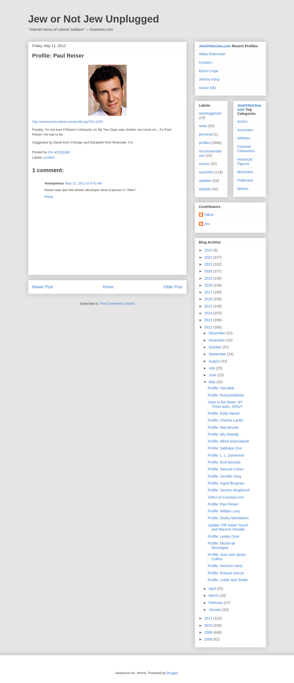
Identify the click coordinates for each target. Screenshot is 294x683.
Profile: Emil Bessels (224, 462)
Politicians (245, 180)
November (217, 340)
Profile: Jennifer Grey (224, 476)
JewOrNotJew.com (215, 46)
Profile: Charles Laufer (225, 420)
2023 (208, 250)
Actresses (245, 130)
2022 (208, 257)
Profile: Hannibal (221, 388)
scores (204, 164)
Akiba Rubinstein (212, 54)
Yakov (209, 215)
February (216, 603)
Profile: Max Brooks (223, 427)
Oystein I (206, 62)
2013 (208, 320)
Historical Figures (244, 161)
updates (205, 181)
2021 (208, 264)
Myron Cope (208, 71)
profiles (49, 157)
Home (108, 287)
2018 (208, 285)
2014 (208, 313)
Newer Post (42, 287)
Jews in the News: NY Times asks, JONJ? (225, 404)
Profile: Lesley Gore (223, 536)
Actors (242, 121)
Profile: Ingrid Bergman (226, 483)
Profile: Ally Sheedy (223, 434)
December (217, 333)
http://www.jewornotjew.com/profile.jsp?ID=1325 (67, 122)
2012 (208, 327)
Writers (243, 189)
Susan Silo (207, 88)
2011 (208, 618)
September (218, 354)
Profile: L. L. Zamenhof (226, 455)
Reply (49, 197)
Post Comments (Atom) (117, 303)
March (214, 595)
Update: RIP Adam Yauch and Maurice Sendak (228, 527)
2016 (208, 299)
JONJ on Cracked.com (226, 497)
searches (206, 172)
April (213, 589)
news (203, 126)
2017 (208, 292)
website (205, 189)
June (213, 375)
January (215, 610)
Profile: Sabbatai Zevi (225, 448)
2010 (208, 625)
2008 (208, 639)
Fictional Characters (246, 149)
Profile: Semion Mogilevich (229, 490)
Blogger (172, 673)
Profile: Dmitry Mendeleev (228, 518)
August (215, 361)
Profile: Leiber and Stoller (228, 580)
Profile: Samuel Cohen (226, 469)
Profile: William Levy (224, 511)
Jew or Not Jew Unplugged (93, 19)
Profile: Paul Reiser (223, 504)
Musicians (245, 172)
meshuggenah (210, 113)
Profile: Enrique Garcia (226, 573)
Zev (207, 224)
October (215, 347)
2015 (208, 306)
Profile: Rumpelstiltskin (226, 395)
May (212, 382)
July (212, 368)
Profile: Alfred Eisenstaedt (228, 441)
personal (206, 134)
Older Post (173, 287)
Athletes (243, 138)
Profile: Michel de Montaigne (221, 545)
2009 (208, 632)
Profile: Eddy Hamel (223, 413)
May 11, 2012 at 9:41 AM (83, 183)
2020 (208, 271)
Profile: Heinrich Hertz (225, 566)
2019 (208, 278)
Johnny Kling (209, 79)
